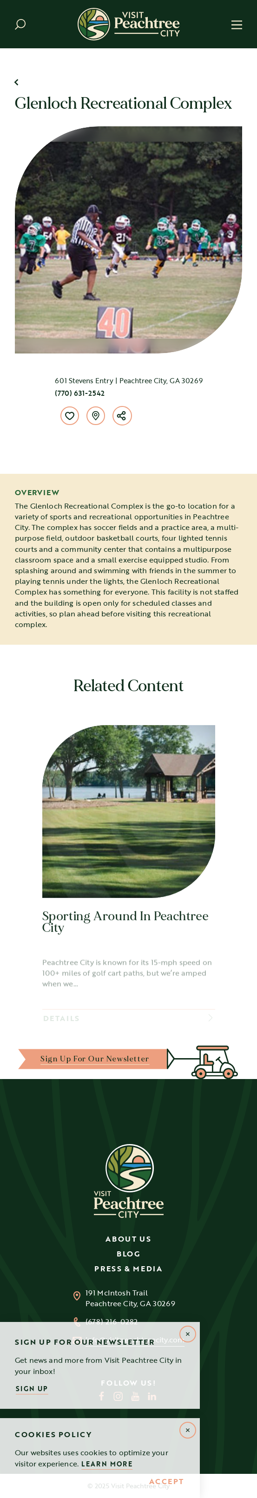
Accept (166, 1482)
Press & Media (128, 1268)
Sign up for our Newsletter (94, 1059)
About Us (128, 1238)
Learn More (106, 1463)
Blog (128, 1253)
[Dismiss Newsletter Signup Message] (187, 1334)
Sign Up (32, 1388)
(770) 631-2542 (80, 393)
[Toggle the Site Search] (20, 24)
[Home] (129, 24)
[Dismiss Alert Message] (187, 1430)
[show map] (95, 415)
